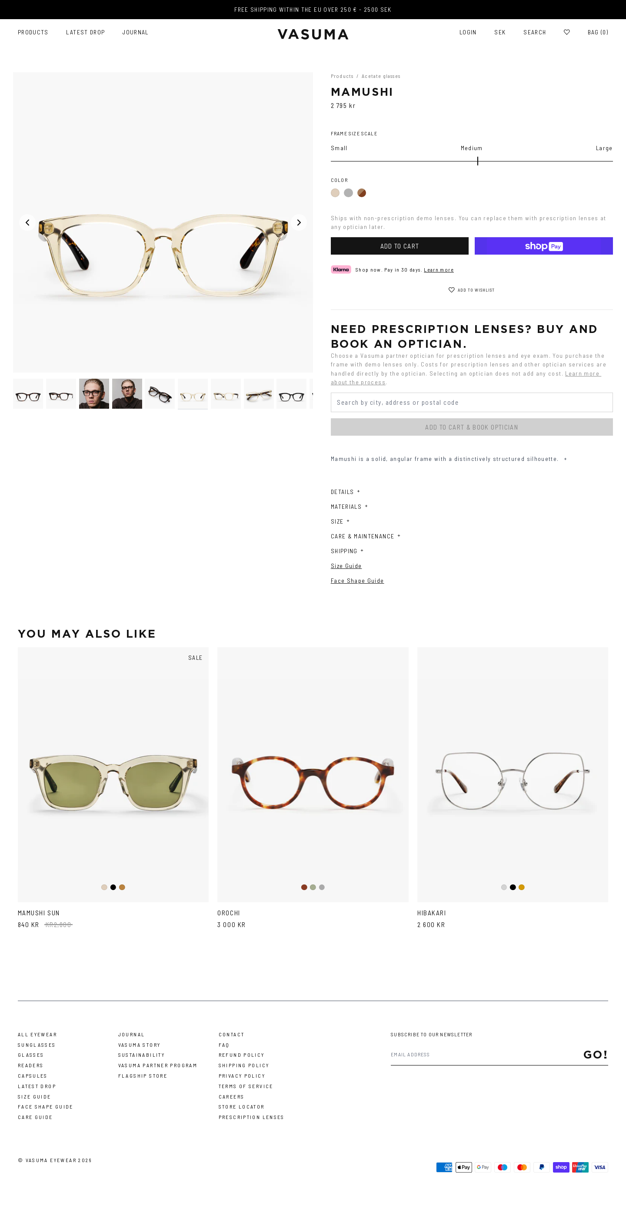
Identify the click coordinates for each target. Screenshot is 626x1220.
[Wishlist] (567, 32)
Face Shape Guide (357, 580)
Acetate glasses (381, 76)
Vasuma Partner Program (157, 1065)
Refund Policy (242, 1055)
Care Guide (35, 1117)
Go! (596, 1054)
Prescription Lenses (252, 1117)
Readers (31, 1065)
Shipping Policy (244, 1065)
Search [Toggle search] (534, 32)
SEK (500, 32)
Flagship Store (142, 1075)
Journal (136, 32)
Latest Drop (85, 32)
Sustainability (141, 1055)
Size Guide (346, 565)
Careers (232, 1096)
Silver (504, 888)
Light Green (313, 888)
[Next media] (299, 222)
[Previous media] (27, 222)
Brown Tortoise (304, 888)
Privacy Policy (242, 1075)
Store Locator (242, 1106)
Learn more (439, 269)
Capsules (33, 1075)
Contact (232, 1034)
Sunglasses (37, 1045)
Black (348, 193)
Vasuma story (139, 1045)
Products (33, 32)
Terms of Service (246, 1086)
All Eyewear (37, 1034)
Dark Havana (361, 193)
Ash (335, 193)
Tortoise (122, 888)
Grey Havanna (322, 888)
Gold (522, 888)
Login (468, 32)
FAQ (224, 1045)
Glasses (31, 1055)
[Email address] (487, 1055)
